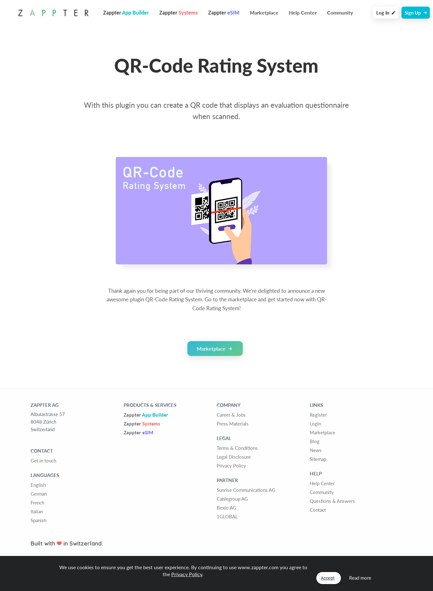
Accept (328, 578)
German (39, 494)
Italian (37, 511)
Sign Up (416, 12)
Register (318, 415)
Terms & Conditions (237, 448)
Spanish (38, 520)
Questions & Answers (332, 501)
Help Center (303, 12)
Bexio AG (226, 507)
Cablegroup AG (232, 499)
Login (315, 423)
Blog (314, 441)
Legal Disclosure (234, 457)
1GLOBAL (227, 516)
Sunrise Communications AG (246, 490)
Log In (385, 12)
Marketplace (264, 12)
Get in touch (43, 460)
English (38, 485)
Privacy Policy (231, 465)
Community (340, 12)
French (37, 502)
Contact (318, 510)
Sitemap (318, 459)
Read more (360, 578)
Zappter (146, 415)
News (316, 450)
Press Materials (233, 423)
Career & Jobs (231, 415)
